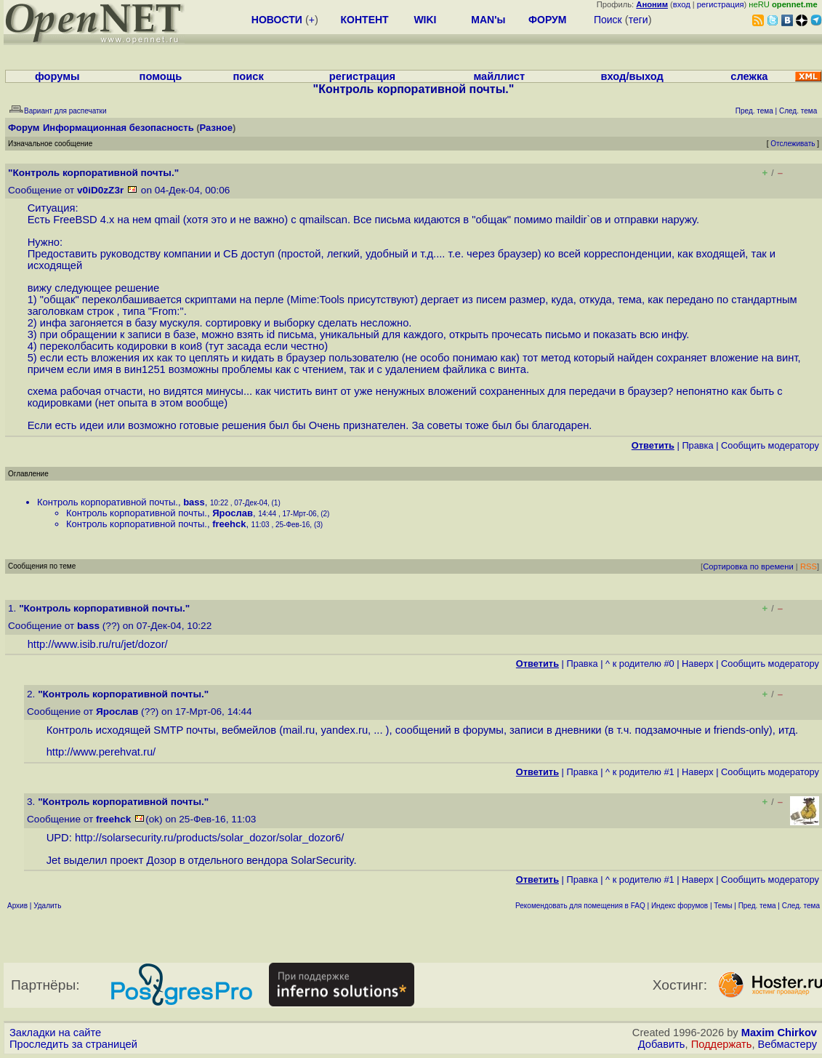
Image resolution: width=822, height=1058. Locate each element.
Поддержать (721, 1044)
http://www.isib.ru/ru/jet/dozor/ (98, 644)
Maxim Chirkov (779, 1032)
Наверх (698, 663)
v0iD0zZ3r (100, 190)
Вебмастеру (787, 1044)
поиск (248, 76)
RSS (808, 566)
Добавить (661, 1044)
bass (194, 502)
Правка (697, 445)
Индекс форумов (679, 906)
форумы (57, 76)
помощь (161, 76)
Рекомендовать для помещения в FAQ (580, 906)
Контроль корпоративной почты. (107, 502)
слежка (748, 76)
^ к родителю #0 (639, 663)
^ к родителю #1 (639, 771)
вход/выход (632, 76)
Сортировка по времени (748, 566)
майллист (499, 76)
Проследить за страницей (73, 1044)
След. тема (801, 906)
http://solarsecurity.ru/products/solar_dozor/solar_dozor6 (208, 837)
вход (681, 4)
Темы (723, 906)
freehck (229, 523)
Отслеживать (792, 144)
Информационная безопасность (118, 127)
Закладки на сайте (55, 1032)
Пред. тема (757, 906)
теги (638, 19)
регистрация (720, 4)
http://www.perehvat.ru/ (101, 752)
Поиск (608, 19)
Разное (216, 127)
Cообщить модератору (770, 445)
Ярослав (232, 513)
